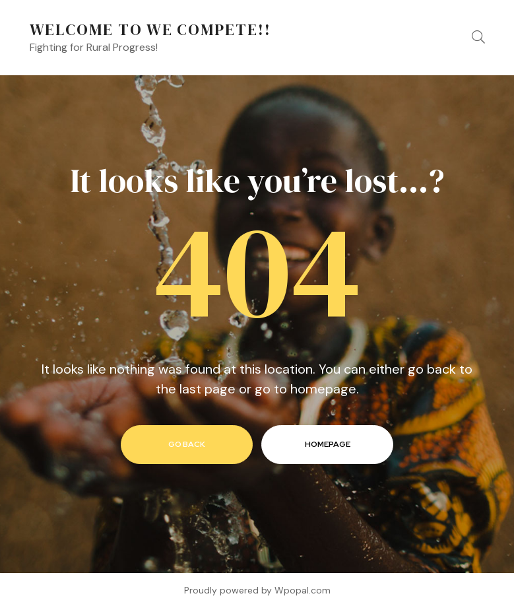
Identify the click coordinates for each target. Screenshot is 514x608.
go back (186, 444)
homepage (327, 444)
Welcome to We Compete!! (150, 29)
